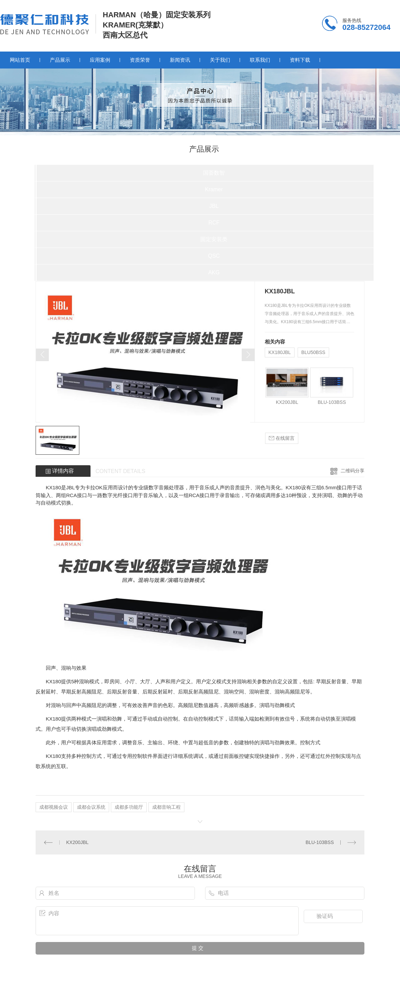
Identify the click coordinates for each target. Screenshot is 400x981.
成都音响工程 (166, 807)
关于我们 (220, 60)
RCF (214, 222)
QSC (214, 256)
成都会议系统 (91, 807)
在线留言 (282, 438)
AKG (214, 272)
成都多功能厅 (129, 807)
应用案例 (100, 60)
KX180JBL (279, 352)
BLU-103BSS (332, 402)
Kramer (214, 189)
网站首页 (20, 60)
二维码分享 (352, 470)
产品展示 (60, 60)
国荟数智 (214, 173)
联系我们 (260, 60)
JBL (214, 206)
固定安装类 (213, 239)
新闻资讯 (180, 60)
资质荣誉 (140, 60)
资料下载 (300, 60)
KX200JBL (287, 402)
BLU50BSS (313, 352)
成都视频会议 (53, 807)
